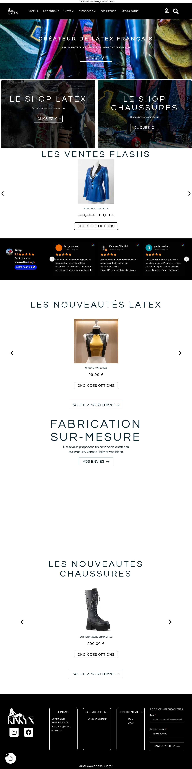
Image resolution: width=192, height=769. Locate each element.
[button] (166, 10)
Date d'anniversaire (158, 729)
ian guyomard (71, 246)
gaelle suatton (161, 246)
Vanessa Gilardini (118, 246)
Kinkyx (19, 250)
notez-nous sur (25, 267)
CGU (130, 719)
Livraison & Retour (97, 719)
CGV (130, 723)
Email (152, 715)
